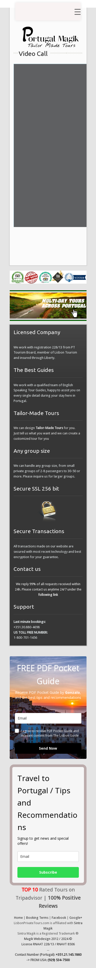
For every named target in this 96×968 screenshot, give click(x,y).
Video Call (33, 53)
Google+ (75, 918)
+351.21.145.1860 (68, 955)
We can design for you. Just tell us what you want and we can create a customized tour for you (47, 433)
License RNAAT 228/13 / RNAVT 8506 (48, 944)
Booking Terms (37, 918)
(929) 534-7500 (59, 960)
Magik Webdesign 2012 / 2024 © (48, 939)
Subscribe (48, 872)
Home (18, 918)
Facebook (59, 918)
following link (48, 595)
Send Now (48, 748)
